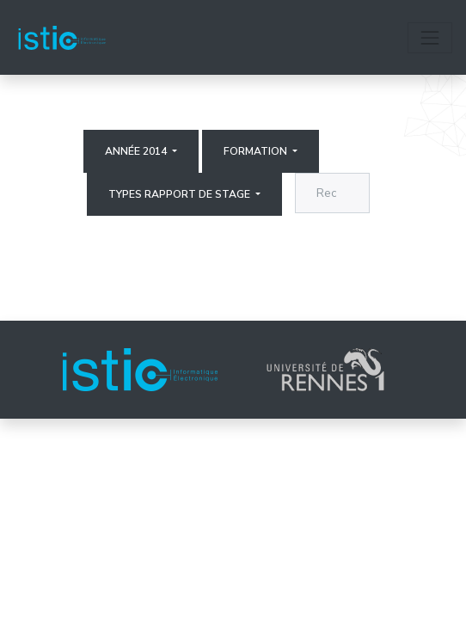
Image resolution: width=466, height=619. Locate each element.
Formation (257, 151)
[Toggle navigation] (430, 37)
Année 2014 (137, 151)
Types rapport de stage (180, 194)
